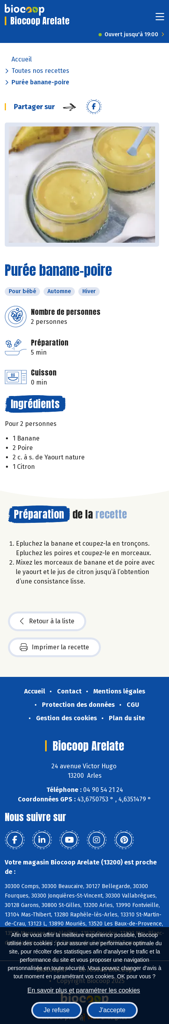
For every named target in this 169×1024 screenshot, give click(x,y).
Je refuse (57, 1010)
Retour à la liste (47, 621)
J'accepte (112, 1010)
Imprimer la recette (54, 647)
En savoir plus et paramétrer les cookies (83, 990)
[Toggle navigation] (160, 19)
